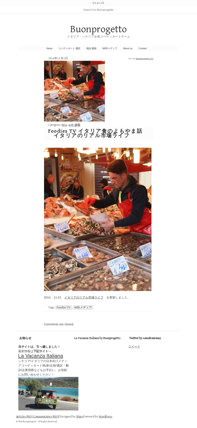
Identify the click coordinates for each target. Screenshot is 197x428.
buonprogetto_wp (144, 58)
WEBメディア (109, 48)
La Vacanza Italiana (40, 356)
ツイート (134, 346)
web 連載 (74, 125)
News (49, 48)
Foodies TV (63, 307)
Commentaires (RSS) (46, 416)
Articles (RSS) (24, 416)
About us (128, 48)
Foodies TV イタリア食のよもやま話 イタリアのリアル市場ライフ (95, 133)
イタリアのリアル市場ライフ (83, 297)
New (64, 125)
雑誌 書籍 (91, 48)
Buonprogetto (98, 29)
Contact (143, 48)
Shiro (79, 416)
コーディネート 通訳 (69, 48)
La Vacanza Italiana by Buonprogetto (97, 338)
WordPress (105, 416)
